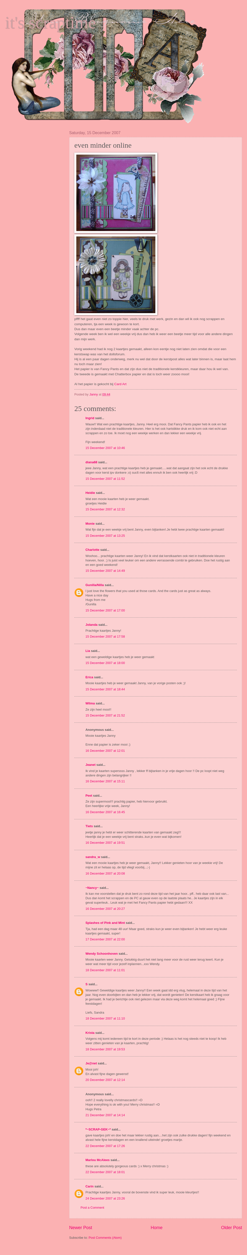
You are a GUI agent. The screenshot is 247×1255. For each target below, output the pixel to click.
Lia (87, 651)
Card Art (120, 384)
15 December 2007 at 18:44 (105, 689)
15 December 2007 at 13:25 (105, 536)
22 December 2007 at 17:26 (105, 1146)
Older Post (231, 1227)
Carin (89, 1186)
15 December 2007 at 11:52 (105, 479)
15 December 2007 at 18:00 (105, 663)
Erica (89, 677)
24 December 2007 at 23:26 (105, 1198)
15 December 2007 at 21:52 (105, 715)
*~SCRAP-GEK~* (98, 1129)
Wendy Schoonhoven (101, 953)
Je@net (91, 1063)
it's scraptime (50, 22)
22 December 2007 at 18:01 (105, 1172)
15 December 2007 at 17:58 (105, 636)
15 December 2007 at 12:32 (105, 509)
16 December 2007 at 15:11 (105, 781)
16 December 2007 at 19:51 (105, 842)
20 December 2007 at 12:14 (105, 1080)
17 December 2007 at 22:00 (105, 939)
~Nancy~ (92, 888)
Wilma (90, 703)
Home (157, 1227)
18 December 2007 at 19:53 (105, 1049)
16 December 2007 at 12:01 (105, 751)
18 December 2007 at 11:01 (105, 970)
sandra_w (92, 857)
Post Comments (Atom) (105, 1237)
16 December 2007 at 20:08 (105, 873)
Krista (90, 1033)
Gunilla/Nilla (94, 585)
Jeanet (90, 765)
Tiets (89, 826)
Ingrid (89, 418)
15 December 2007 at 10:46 (105, 448)
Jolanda (91, 625)
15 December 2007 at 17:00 (105, 610)
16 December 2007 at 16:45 (105, 812)
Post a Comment (92, 1207)
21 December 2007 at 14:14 (105, 1115)
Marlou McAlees (97, 1160)
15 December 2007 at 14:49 (105, 571)
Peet (88, 795)
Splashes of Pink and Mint (105, 923)
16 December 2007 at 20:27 (105, 909)
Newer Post (80, 1227)
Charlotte (92, 550)
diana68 (91, 462)
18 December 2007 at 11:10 (105, 1018)
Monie (90, 523)
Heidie (90, 493)
